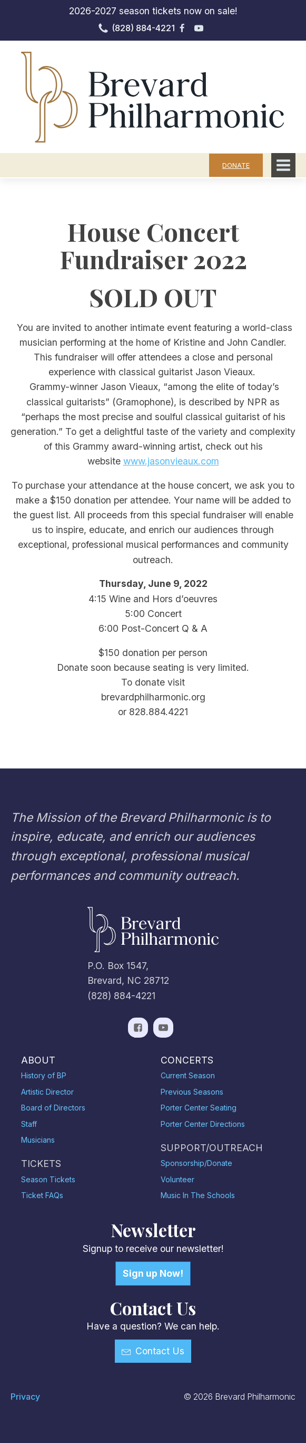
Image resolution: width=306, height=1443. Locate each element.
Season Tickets (48, 1179)
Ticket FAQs (42, 1195)
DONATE (236, 165)
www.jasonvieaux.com (171, 461)
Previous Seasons (192, 1091)
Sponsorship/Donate (196, 1163)
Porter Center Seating (198, 1107)
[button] (153, 1351)
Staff (29, 1123)
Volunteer (177, 1179)
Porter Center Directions (203, 1123)
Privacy (25, 1397)
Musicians (38, 1139)
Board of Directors (53, 1107)
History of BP (43, 1075)
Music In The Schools (198, 1195)
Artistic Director (47, 1091)
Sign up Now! (153, 1273)
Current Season (188, 1075)
